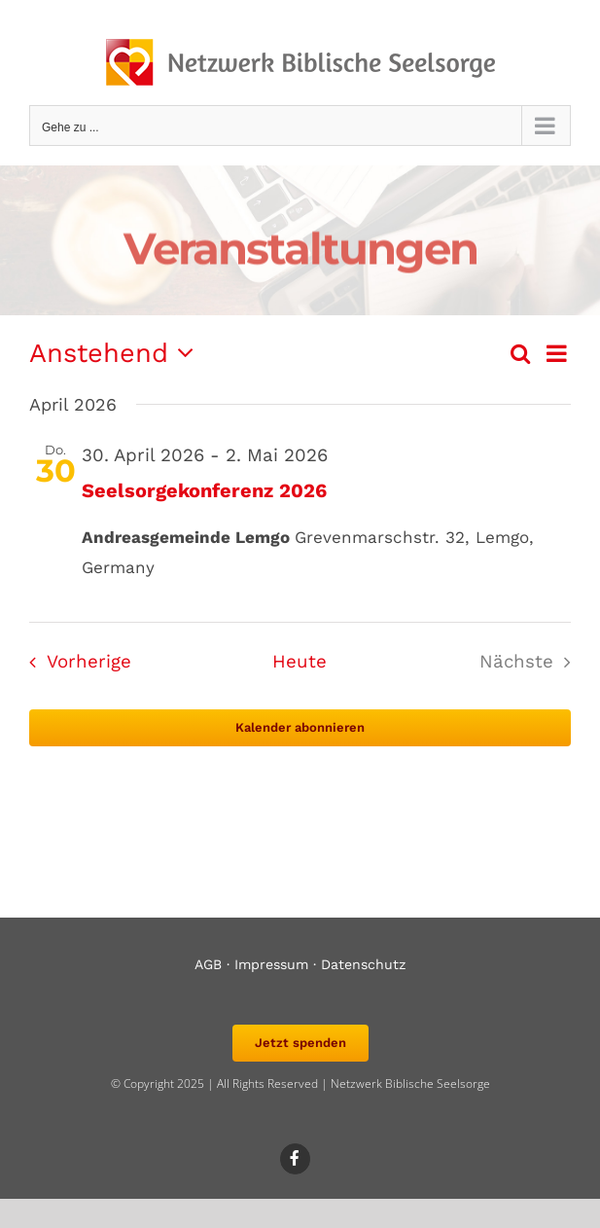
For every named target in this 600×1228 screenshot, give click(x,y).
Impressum (271, 964)
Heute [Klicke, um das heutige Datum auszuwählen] (299, 661)
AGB (208, 964)
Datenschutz (363, 964)
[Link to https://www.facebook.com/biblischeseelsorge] (295, 1158)
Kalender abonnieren (300, 727)
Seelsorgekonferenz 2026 (204, 490)
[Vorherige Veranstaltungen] (74, 662)
